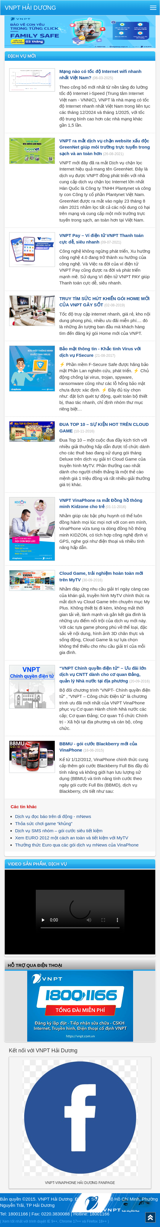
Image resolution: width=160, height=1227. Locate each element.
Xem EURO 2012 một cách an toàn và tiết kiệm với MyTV (71, 837)
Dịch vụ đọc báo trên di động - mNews (53, 816)
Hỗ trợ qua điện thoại (35, 965)
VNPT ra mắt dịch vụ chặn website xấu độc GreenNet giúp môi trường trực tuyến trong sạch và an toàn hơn (104, 147)
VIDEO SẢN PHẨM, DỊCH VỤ (37, 863)
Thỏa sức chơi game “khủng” (43, 823)
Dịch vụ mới (22, 55)
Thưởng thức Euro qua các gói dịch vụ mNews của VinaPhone (77, 844)
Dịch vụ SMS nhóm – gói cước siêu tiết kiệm (59, 830)
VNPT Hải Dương (30, 7)
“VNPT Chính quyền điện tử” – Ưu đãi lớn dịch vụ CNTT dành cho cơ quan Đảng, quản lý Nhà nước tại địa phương (102, 674)
